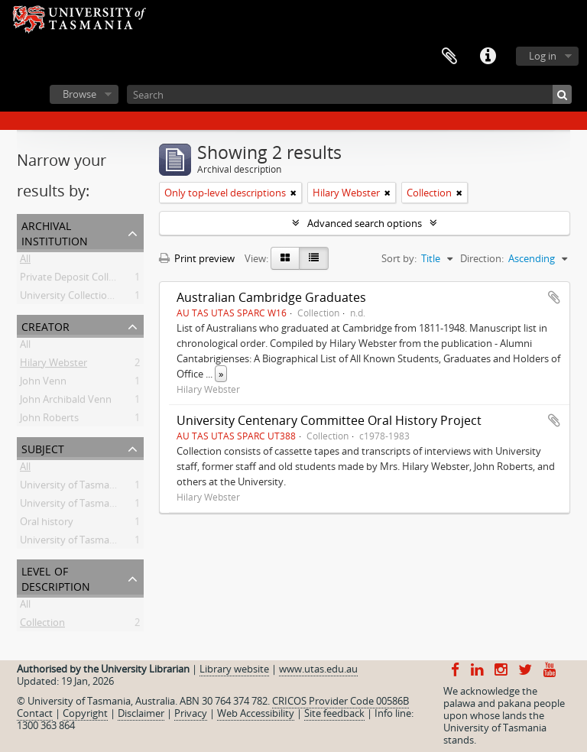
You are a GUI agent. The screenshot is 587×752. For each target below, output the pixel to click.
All (25, 261)
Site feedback (334, 713)
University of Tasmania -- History (93, 487)
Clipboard (449, 56)
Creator (45, 325)
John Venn (43, 384)
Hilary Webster (53, 365)
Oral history (46, 524)
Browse (79, 94)
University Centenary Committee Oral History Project (329, 420)
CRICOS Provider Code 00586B (340, 701)
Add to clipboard (554, 297)
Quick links (488, 56)
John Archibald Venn (66, 402)
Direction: (482, 258)
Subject (42, 447)
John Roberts (49, 420)
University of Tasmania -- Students (97, 542)
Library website (234, 669)
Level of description (55, 577)
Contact (35, 713)
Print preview (197, 258)
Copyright (85, 713)
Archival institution (54, 232)
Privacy (190, 713)
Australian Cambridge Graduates (271, 297)
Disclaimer (141, 713)
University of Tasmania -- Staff (87, 506)
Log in (542, 56)
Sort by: (399, 258)
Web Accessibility (255, 713)
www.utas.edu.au (318, 669)
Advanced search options (364, 223)
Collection (42, 625)
